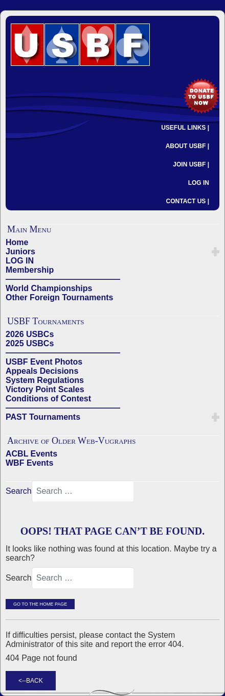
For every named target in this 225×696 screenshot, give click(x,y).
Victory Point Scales (45, 389)
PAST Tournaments (43, 417)
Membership (30, 270)
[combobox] (83, 491)
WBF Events (29, 463)
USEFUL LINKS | (185, 127)
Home (17, 242)
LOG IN (198, 182)
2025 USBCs (30, 343)
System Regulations (45, 380)
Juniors (20, 251)
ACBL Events (31, 453)
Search (19, 491)
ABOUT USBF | (187, 146)
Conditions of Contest (48, 398)
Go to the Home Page (40, 604)
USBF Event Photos (44, 361)
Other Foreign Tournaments (59, 297)
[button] (215, 251)
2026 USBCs (30, 334)
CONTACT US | (187, 201)
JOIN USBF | (191, 164)
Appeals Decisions (42, 371)
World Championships (49, 288)
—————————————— (63, 279)
